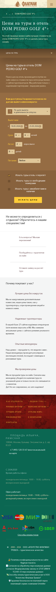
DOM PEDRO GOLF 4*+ (25, 14)
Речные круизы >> (15, 407)
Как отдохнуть (14, 401)
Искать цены (28, 200)
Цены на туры (12, 53)
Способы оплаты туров (28, 535)
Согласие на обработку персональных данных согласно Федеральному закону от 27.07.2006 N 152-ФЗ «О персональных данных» (28, 569)
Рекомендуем (13, 417)
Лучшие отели (13, 412)
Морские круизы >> (38, 407)
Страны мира (35, 412)
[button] (17, 135)
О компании (35, 417)
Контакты (11, 422)
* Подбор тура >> (37, 401)
